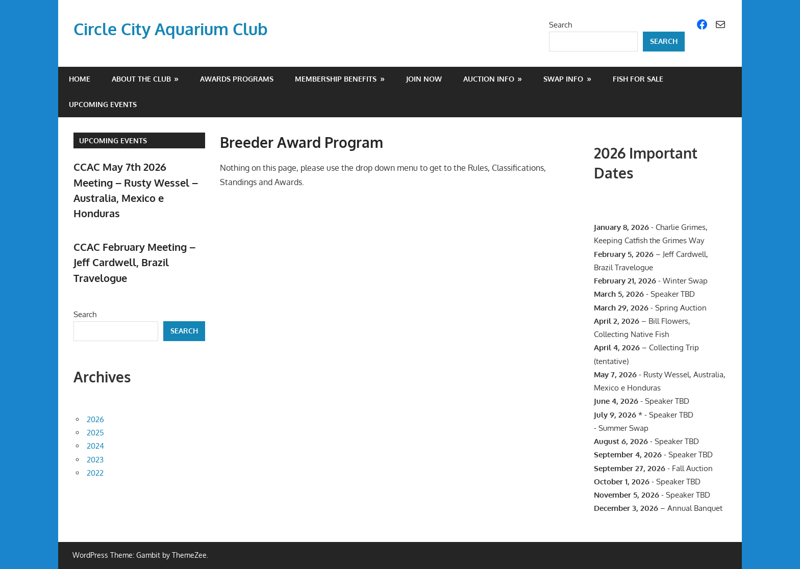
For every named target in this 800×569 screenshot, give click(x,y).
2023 (95, 459)
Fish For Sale (638, 78)
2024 (95, 446)
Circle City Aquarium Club (170, 28)
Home (79, 78)
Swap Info (563, 78)
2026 (95, 419)
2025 (95, 432)
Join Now (424, 78)
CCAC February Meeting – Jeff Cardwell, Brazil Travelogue (134, 262)
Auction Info (488, 78)
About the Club (141, 78)
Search (560, 25)
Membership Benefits (336, 78)
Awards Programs (236, 78)
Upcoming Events (103, 104)
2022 (95, 473)
